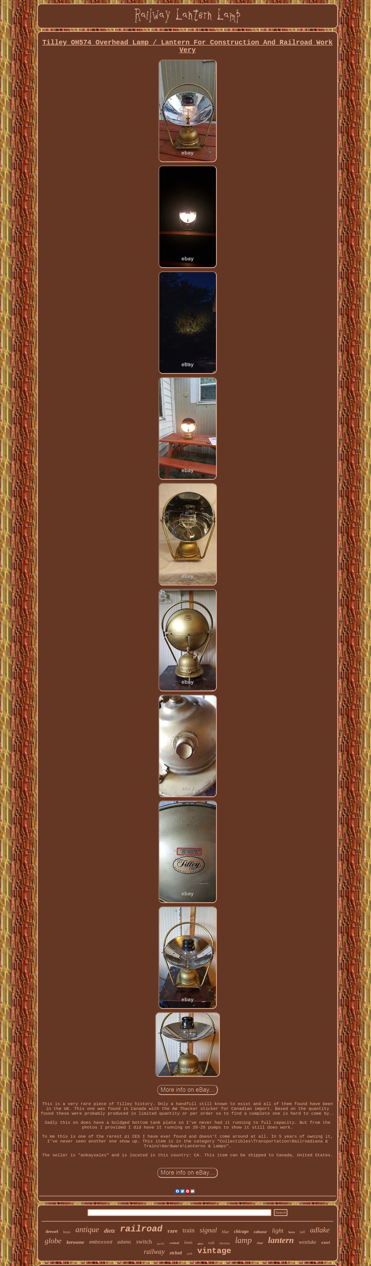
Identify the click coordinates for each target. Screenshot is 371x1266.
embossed (100, 1242)
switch (144, 1241)
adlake (319, 1230)
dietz (109, 1231)
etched (176, 1252)
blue (225, 1232)
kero (291, 1232)
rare (172, 1231)
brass (66, 1232)
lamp (243, 1240)
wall (211, 1243)
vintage (214, 1251)
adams (124, 1242)
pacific (161, 1243)
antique (87, 1229)
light (277, 1230)
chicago (241, 1231)
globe (53, 1240)
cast (325, 1243)
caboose (260, 1232)
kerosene (75, 1242)
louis (188, 1242)
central (174, 1243)
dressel (51, 1231)
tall (302, 1232)
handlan (224, 1243)
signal (208, 1230)
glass (200, 1243)
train (188, 1230)
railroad (141, 1229)
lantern (281, 1240)
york (189, 1253)
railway (154, 1251)
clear (260, 1243)
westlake (307, 1242)
